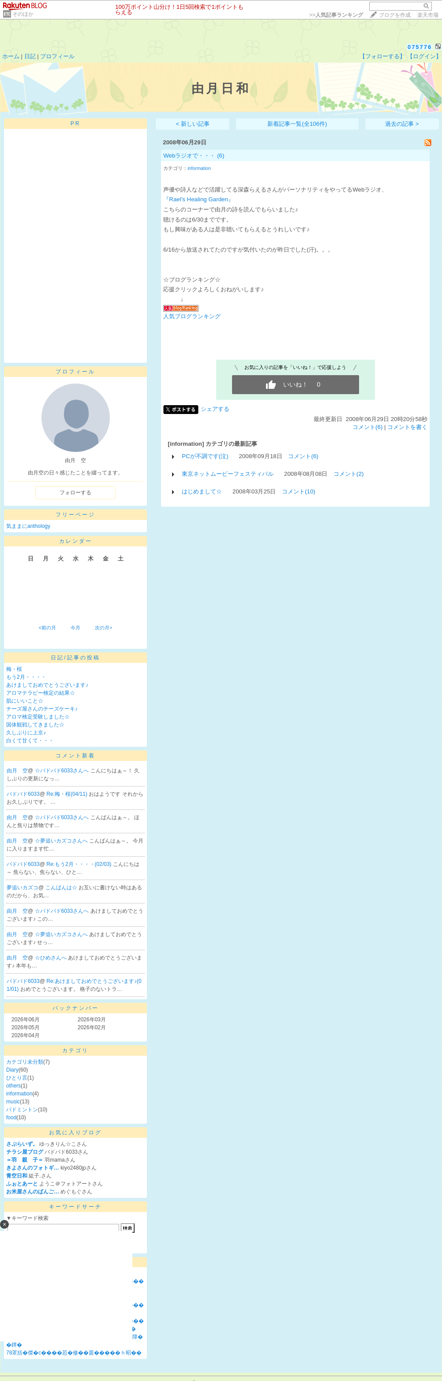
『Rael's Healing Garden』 (198, 199)
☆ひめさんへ (51, 958)
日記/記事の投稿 (75, 658)
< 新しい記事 (193, 123)
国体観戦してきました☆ (35, 725)
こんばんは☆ (62, 887)
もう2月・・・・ (26, 677)
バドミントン (22, 1109)
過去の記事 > (402, 123)
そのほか (23, 14)
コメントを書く (407, 427)
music (13, 1102)
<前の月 (47, 627)
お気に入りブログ (75, 1132)
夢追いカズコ (22, 887)
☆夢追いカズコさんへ (62, 841)
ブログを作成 (395, 15)
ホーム (10, 56)
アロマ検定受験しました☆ (38, 717)
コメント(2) (348, 473)
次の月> (103, 627)
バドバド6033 (23, 794)
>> (336, 15)
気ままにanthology (28, 526)
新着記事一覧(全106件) (297, 123)
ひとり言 (16, 1078)
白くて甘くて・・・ (30, 741)
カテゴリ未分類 (24, 1062)
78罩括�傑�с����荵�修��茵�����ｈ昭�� (74, 1353)
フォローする (75, 492)
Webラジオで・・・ (189, 155)
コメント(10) (298, 491)
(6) (220, 155)
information (19, 1094)
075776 (420, 47)
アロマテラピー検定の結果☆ (40, 693)
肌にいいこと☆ (24, 701)
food (11, 1117)
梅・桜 (14, 669)
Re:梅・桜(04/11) (67, 794)
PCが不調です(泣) (205, 456)
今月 (75, 627)
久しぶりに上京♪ (26, 733)
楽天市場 (427, 15)
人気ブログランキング (192, 316)
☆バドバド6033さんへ (62, 771)
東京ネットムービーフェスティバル (227, 473)
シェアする (215, 409)
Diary (12, 1070)
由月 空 (17, 771)
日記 (30, 56)
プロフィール (57, 56)
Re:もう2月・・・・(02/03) (79, 864)
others (13, 1086)
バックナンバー (75, 1008)
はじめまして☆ (202, 491)
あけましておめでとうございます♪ (47, 685)
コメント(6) (367, 427)
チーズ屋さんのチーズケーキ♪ (42, 709)
